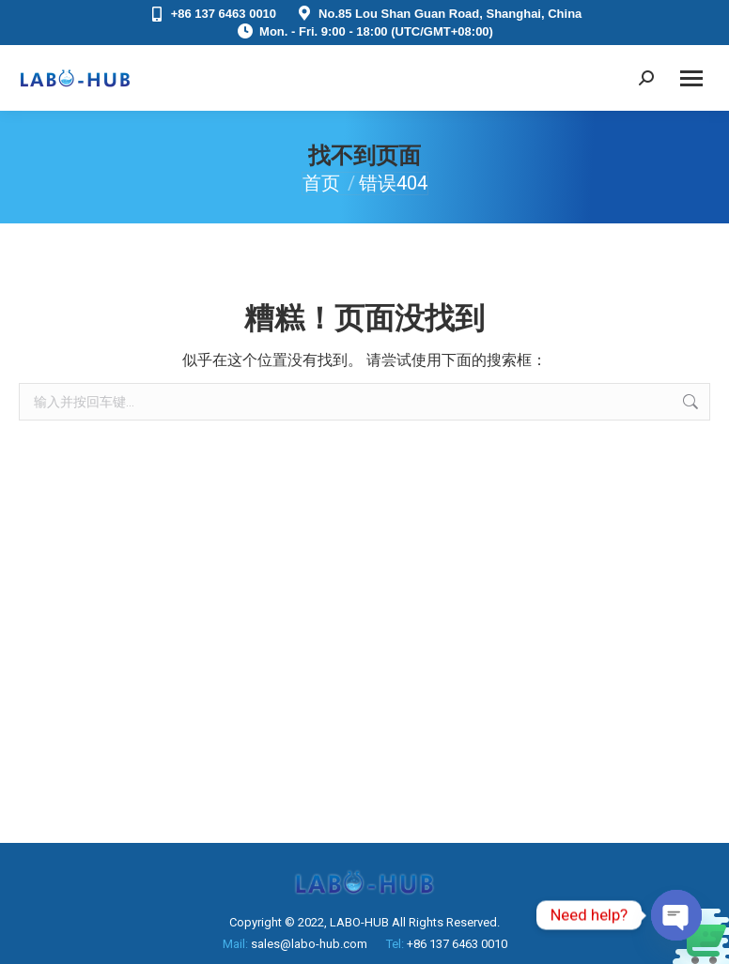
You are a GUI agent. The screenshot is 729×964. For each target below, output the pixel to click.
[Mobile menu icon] (691, 78)
